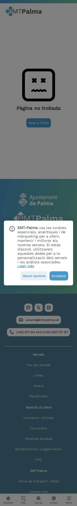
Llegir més (25, 266)
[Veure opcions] (34, 275)
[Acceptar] (58, 275)
